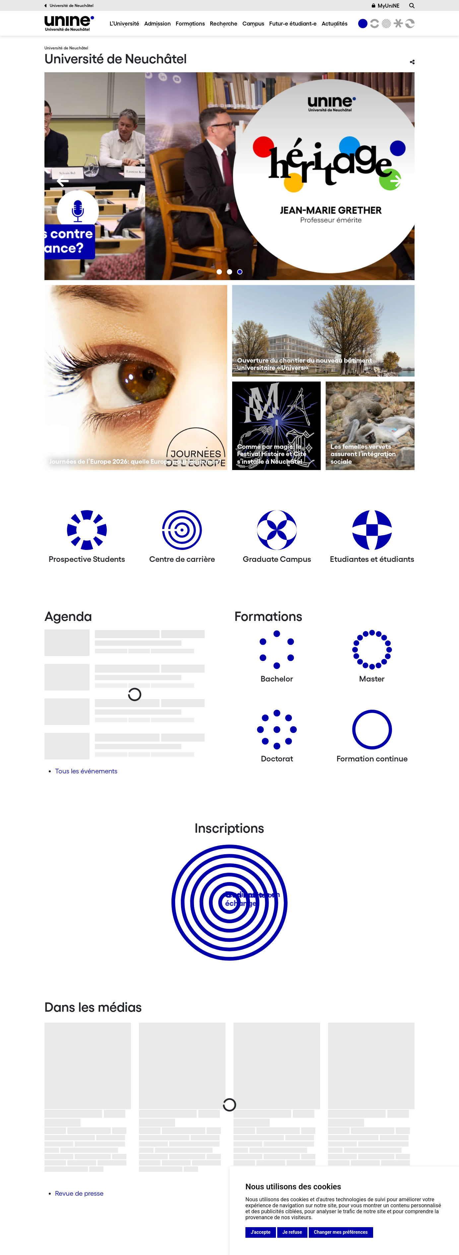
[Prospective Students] (87, 532)
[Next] (396, 181)
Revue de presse (79, 1193)
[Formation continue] (372, 732)
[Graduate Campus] (277, 532)
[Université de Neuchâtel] (69, 23)
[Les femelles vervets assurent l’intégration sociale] (370, 426)
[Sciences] (385, 23)
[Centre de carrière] (182, 532)
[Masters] (372, 652)
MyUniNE (386, 6)
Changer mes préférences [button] (341, 1232)
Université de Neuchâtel (69, 5)
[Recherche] (412, 6)
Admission (157, 23)
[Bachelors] (277, 652)
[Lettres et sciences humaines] (373, 23)
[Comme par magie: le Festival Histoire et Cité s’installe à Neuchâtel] (276, 426)
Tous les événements (86, 771)
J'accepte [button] (261, 1232)
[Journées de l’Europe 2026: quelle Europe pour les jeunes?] (135, 377)
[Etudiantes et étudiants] (372, 532)
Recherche (223, 23)
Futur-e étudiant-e (293, 23)
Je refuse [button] (292, 1232)
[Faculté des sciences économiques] (409, 23)
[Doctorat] (277, 732)
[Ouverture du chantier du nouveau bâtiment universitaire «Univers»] (323, 330)
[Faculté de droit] (397, 23)
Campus (253, 23)
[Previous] (63, 181)
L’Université (124, 23)
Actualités (335, 23)
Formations (190, 23)
